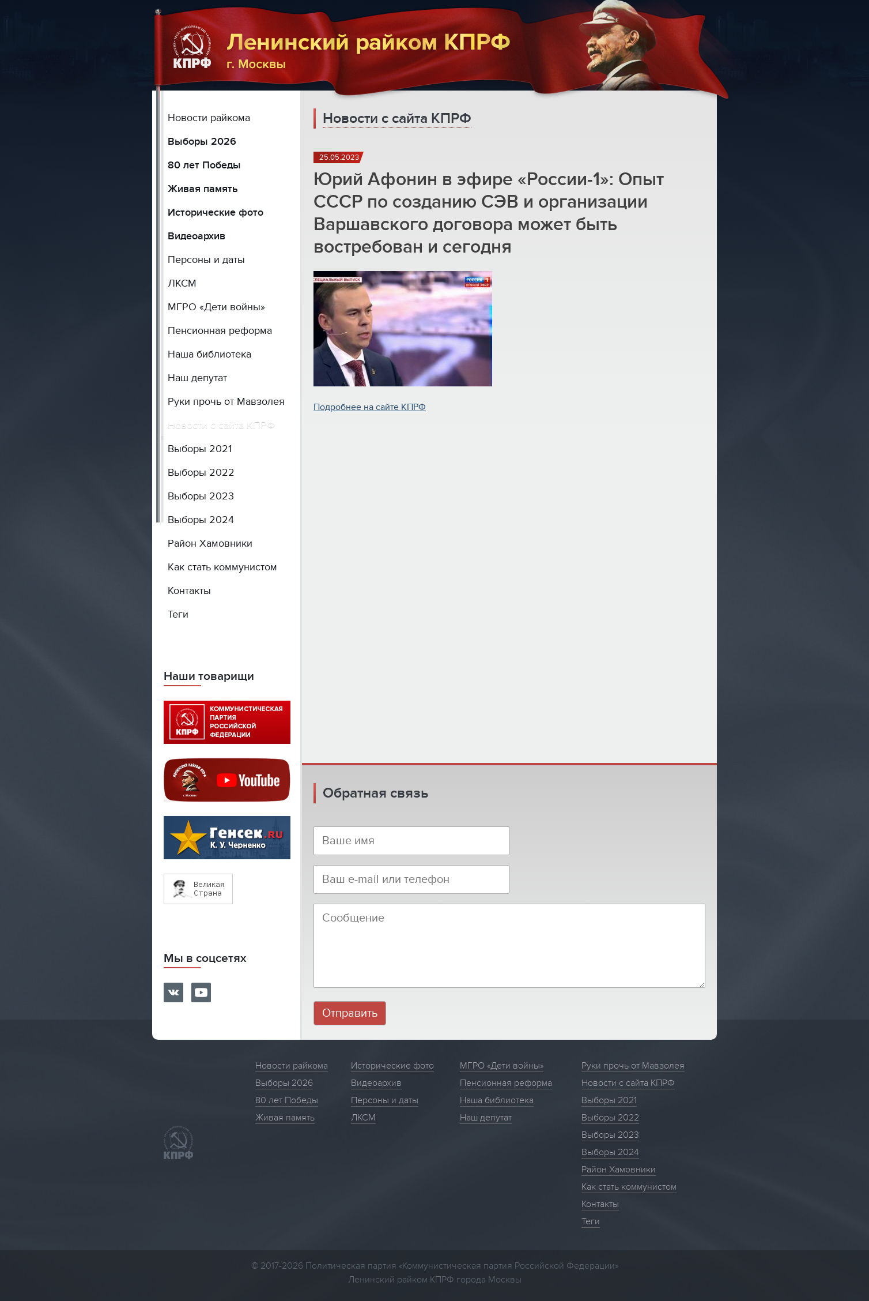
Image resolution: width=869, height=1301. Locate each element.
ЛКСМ (182, 283)
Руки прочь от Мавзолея (226, 402)
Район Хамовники (210, 543)
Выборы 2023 (201, 496)
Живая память (203, 189)
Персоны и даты (206, 260)
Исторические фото (215, 212)
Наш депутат (197, 378)
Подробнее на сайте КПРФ (369, 407)
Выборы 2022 (201, 473)
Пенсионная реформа (220, 331)
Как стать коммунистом (222, 567)
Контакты (189, 591)
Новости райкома (209, 118)
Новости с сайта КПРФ (221, 425)
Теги (178, 614)
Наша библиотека (209, 354)
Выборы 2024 (201, 520)
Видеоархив (196, 236)
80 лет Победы (204, 165)
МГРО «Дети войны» (216, 307)
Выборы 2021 (200, 449)
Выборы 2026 (202, 142)
